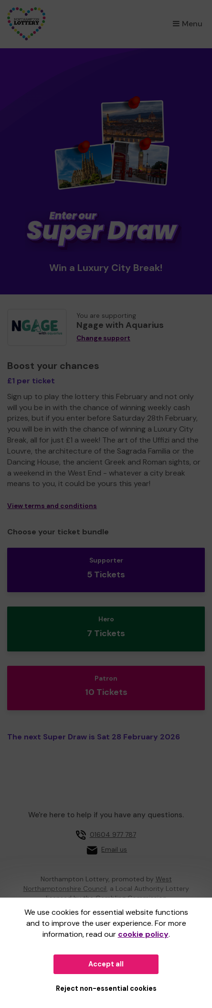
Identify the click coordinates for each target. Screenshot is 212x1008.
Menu (187, 24)
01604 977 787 (113, 834)
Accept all (106, 964)
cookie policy (143, 934)
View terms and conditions (52, 506)
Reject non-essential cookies (106, 988)
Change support (103, 338)
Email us (114, 849)
